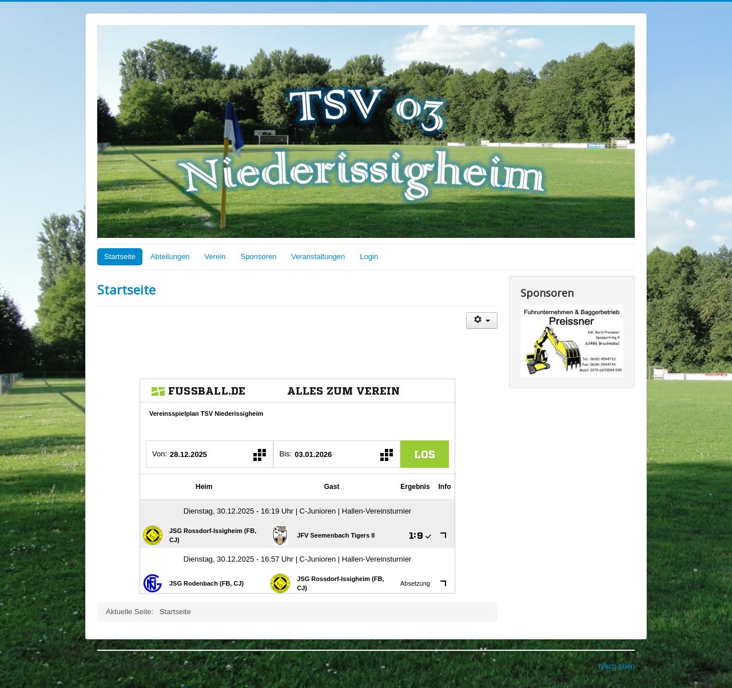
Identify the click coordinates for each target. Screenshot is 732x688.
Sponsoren (258, 256)
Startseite (120, 256)
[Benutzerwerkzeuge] (482, 320)
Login (369, 256)
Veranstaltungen (318, 256)
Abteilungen (170, 256)
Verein (215, 256)
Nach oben (617, 666)
